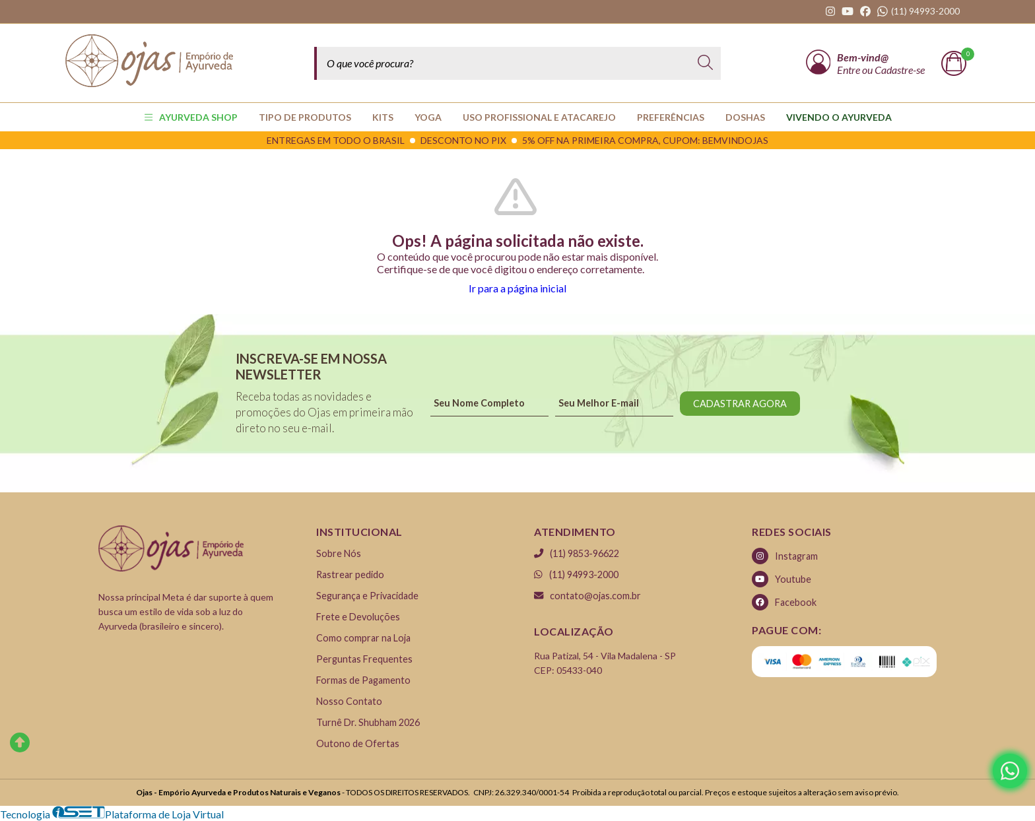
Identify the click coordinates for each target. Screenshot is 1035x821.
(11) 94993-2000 (576, 574)
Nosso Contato (349, 701)
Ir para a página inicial (517, 288)
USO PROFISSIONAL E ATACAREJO (539, 117)
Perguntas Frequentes (364, 659)
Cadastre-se (900, 69)
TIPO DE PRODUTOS (305, 117)
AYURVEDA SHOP (191, 117)
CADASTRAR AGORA (740, 403)
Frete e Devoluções (358, 616)
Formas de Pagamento (363, 680)
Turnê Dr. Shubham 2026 (368, 722)
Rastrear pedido (350, 574)
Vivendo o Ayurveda (839, 117)
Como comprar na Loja (363, 637)
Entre (849, 69)
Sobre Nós (338, 553)
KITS (382, 117)
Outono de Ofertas (357, 743)
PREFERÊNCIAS (670, 117)
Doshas (745, 117)
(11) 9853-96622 (576, 553)
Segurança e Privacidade (367, 595)
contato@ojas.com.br (587, 595)
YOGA (428, 117)
